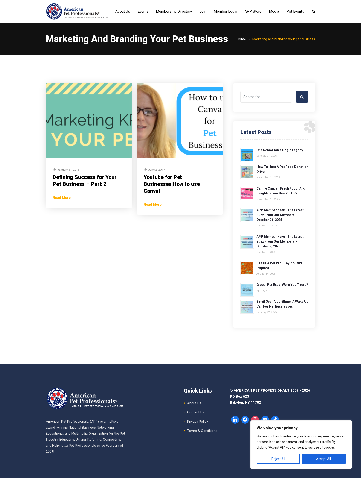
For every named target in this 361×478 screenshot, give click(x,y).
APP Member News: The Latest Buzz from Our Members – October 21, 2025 (280, 215)
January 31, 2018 (68, 169)
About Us (122, 11)
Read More (62, 198)
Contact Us (195, 412)
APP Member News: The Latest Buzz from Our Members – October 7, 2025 (280, 241)
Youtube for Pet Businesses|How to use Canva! (172, 184)
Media (274, 11)
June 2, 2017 (156, 169)
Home (241, 39)
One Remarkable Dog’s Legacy (279, 150)
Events (142, 11)
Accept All (323, 459)
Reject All (278, 459)
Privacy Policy (197, 421)
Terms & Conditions (202, 431)
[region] (301, 444)
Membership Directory (174, 11)
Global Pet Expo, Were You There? (282, 285)
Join (202, 11)
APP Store (253, 11)
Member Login (225, 11)
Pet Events (295, 11)
